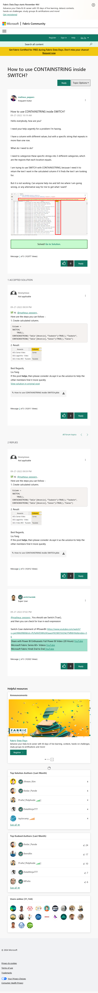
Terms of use (7, 969)
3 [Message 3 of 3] (19, 409)
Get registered (10, 14)
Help (73, 37)
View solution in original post (25, 384)
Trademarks (7, 974)
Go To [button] (83, 37)
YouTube (78, 642)
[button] (64, 83)
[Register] (18, 754)
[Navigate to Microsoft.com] (10, 23)
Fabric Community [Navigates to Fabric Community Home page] (34, 23)
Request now (49, 53)
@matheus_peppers (27, 312)
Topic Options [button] (80, 82)
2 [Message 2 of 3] (19, 660)
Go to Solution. (53, 244)
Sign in (64, 37)
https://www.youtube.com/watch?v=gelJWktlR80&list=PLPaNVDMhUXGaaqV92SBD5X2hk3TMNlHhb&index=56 (49, 634)
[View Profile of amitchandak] (29, 598)
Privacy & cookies (9, 964)
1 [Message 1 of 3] (19, 256)
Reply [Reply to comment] (80, 416)
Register (52, 37)
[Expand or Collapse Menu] (4, 31)
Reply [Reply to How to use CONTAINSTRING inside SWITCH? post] (80, 263)
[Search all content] (58, 44)
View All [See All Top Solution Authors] (15, 826)
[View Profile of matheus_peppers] (26, 96)
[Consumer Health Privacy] (49, 984)
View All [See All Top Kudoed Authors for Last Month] (15, 889)
